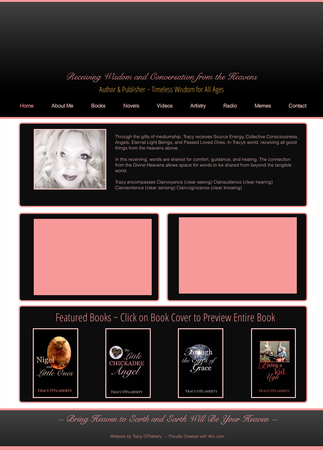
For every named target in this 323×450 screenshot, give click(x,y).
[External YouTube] (92, 257)
